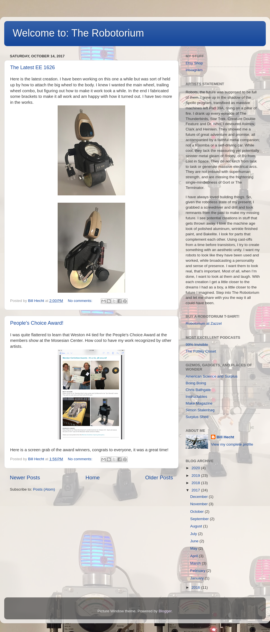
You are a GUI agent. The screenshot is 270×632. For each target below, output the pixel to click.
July (194, 534)
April (194, 556)
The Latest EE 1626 (32, 67)
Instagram (194, 70)
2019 (196, 475)
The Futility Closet (201, 351)
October (197, 511)
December (199, 497)
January (197, 578)
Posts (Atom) (44, 489)
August (196, 526)
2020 (196, 468)
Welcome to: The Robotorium (78, 33)
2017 (196, 490)
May (194, 548)
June (194, 541)
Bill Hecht (225, 437)
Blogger (165, 611)
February (198, 570)
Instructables (196, 396)
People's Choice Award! (36, 323)
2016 (196, 587)
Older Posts (159, 477)
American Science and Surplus (212, 376)
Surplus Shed (197, 417)
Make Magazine (199, 403)
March (196, 563)
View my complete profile (232, 444)
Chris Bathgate (198, 390)
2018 (196, 483)
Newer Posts (25, 477)
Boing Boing (196, 383)
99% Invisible (197, 344)
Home (93, 477)
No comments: (80, 301)
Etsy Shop (194, 63)
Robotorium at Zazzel (204, 323)
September (200, 519)
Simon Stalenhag (200, 410)
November (199, 504)
